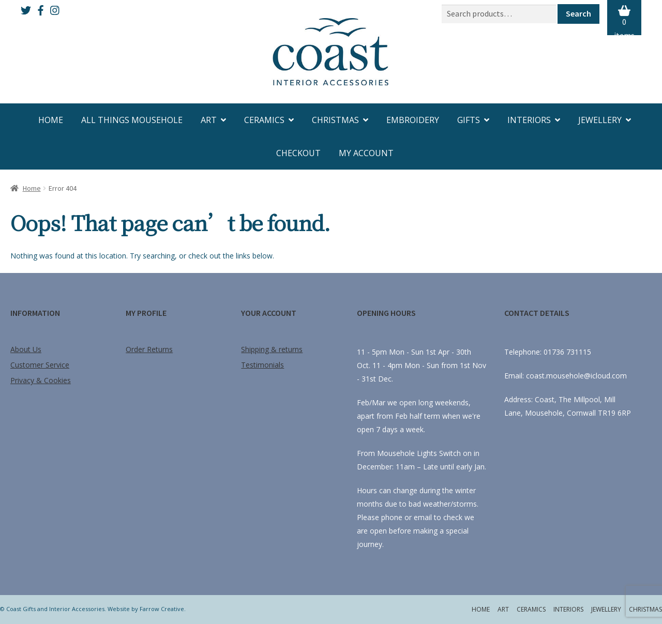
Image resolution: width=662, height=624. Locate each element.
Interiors (529, 120)
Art (209, 120)
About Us (25, 349)
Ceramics (264, 120)
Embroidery (412, 120)
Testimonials (262, 365)
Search (578, 13)
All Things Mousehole (132, 120)
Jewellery (600, 120)
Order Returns (149, 349)
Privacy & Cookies (40, 380)
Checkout (298, 153)
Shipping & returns (272, 349)
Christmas (335, 120)
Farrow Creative (162, 609)
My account (366, 153)
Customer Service (39, 365)
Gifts (468, 120)
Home (50, 120)
